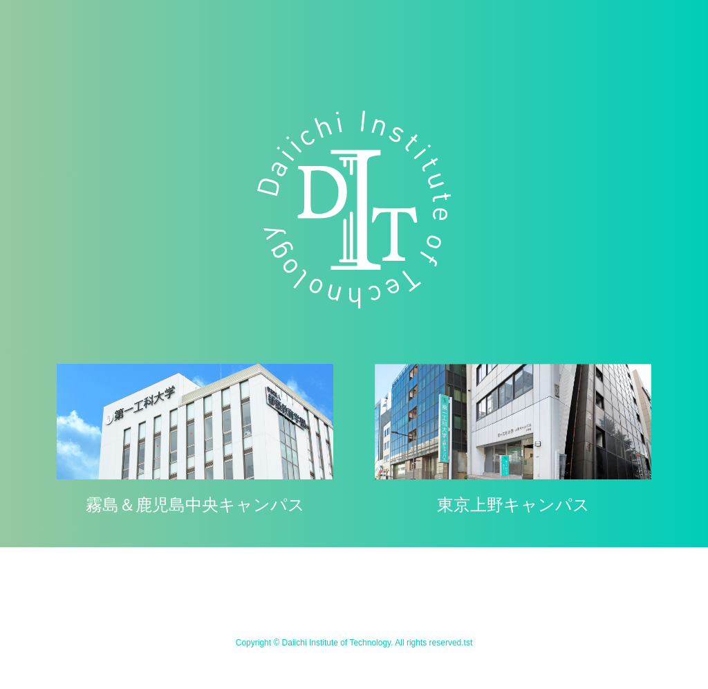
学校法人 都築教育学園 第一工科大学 (354, 210)
